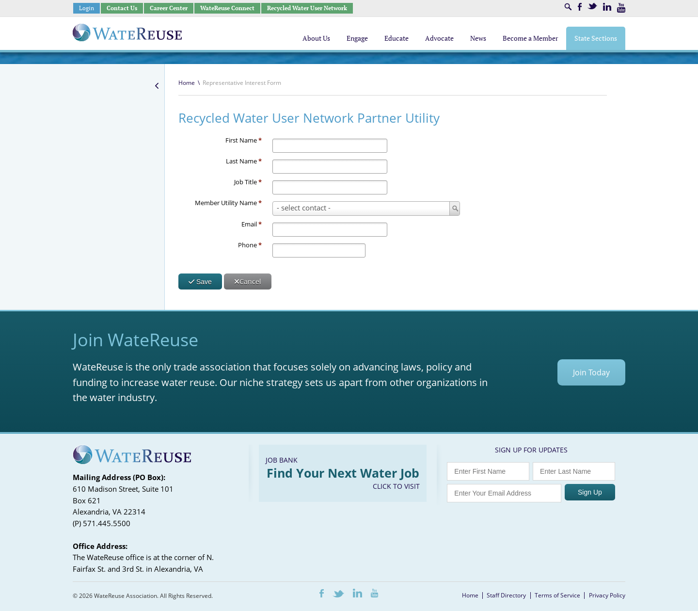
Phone (250, 245)
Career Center (169, 8)
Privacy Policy (607, 595)
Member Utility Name (228, 202)
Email (251, 224)
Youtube (621, 8)
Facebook (580, 7)
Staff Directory (506, 595)
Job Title (248, 181)
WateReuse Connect (227, 8)
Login (86, 8)
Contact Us (122, 8)
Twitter (592, 6)
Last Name (244, 161)
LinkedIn (607, 7)
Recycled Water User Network (307, 8)
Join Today (591, 372)
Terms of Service (557, 595)
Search (568, 7)
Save (200, 282)
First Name (243, 140)
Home (186, 83)
